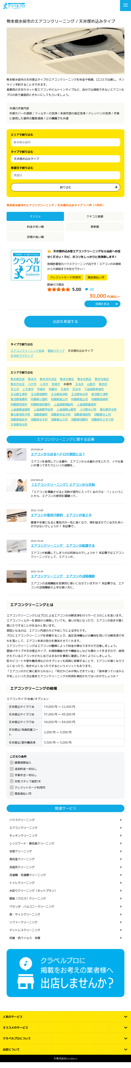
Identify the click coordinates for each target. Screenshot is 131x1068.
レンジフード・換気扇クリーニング (31, 849)
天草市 (65, 395)
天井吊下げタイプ (22, 361)
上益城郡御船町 (63, 410)
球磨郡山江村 (59, 425)
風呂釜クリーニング (22, 865)
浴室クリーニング (20, 857)
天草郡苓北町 (19, 430)
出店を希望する (65, 327)
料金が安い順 (35, 227)
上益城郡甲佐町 (43, 415)
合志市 (76, 395)
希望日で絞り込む (22, 168)
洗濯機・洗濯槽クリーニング (27, 881)
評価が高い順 (35, 237)
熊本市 (32, 385)
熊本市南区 (102, 385)
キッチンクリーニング (23, 841)
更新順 (95, 227)
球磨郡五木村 (39, 425)
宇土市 (15, 395)
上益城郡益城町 (20, 415)
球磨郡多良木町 (61, 420)
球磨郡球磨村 (79, 425)
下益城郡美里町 (94, 395)
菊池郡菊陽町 (19, 405)
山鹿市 (91, 390)
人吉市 (44, 390)
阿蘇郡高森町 (99, 405)
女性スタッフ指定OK (28, 787)
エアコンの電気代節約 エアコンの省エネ (61, 521)
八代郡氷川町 (88, 415)
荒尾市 (56, 390)
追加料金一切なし (26, 775)
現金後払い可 (23, 799)
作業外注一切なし (26, 781)
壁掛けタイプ (56, 356)
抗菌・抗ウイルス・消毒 (24, 944)
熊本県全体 (18, 385)
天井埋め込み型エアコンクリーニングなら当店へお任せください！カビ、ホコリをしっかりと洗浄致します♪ (84, 257)
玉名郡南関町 (39, 400)
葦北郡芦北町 (108, 415)
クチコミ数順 (94, 216)
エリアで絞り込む (22, 134)
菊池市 (103, 390)
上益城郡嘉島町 (86, 410)
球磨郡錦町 (41, 420)
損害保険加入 (23, 768)
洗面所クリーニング (22, 873)
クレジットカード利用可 (30, 793)
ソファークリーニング (23, 928)
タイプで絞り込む (22, 152)
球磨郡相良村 (19, 425)
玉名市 (79, 390)
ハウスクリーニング (22, 825)
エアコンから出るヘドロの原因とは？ (58, 460)
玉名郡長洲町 (59, 400)
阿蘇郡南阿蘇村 (40, 410)
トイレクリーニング (22, 889)
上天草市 (28, 395)
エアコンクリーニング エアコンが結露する (63, 551)
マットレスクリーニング (24, 936)
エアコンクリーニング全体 (27, 356)
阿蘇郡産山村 (59, 405)
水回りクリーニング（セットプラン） (33, 896)
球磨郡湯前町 (82, 420)
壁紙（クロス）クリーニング (27, 904)
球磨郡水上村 (102, 420)
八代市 (32, 390)
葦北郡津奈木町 (20, 420)
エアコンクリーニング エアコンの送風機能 (63, 582)
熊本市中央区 (48, 385)
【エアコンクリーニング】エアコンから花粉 (63, 490)
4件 (91, 295)
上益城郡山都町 (66, 415)
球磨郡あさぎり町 (102, 425)
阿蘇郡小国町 (39, 405)
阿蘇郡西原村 (19, 410)
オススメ (35, 216)
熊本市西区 (84, 385)
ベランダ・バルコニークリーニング (31, 912)
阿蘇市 (53, 395)
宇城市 (41, 395)
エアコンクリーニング (23, 833)
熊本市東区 (67, 385)
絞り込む (65, 187)
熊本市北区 (18, 390)
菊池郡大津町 (99, 400)
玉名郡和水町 (79, 400)
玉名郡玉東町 (19, 400)
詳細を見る (102, 309)
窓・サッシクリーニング (24, 920)
